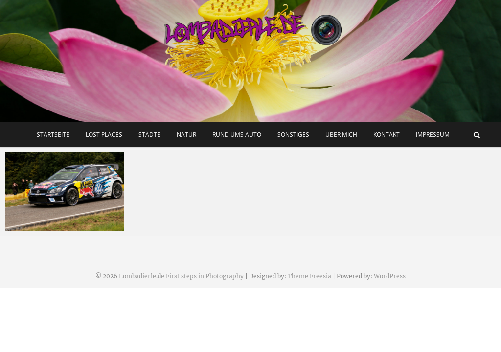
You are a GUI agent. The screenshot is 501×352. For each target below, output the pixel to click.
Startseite (53, 135)
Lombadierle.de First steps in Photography (181, 276)
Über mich (341, 135)
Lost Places (104, 135)
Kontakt (386, 135)
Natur (186, 135)
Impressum (433, 135)
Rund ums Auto (236, 135)
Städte (149, 135)
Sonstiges (293, 135)
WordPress (390, 276)
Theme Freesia (309, 276)
